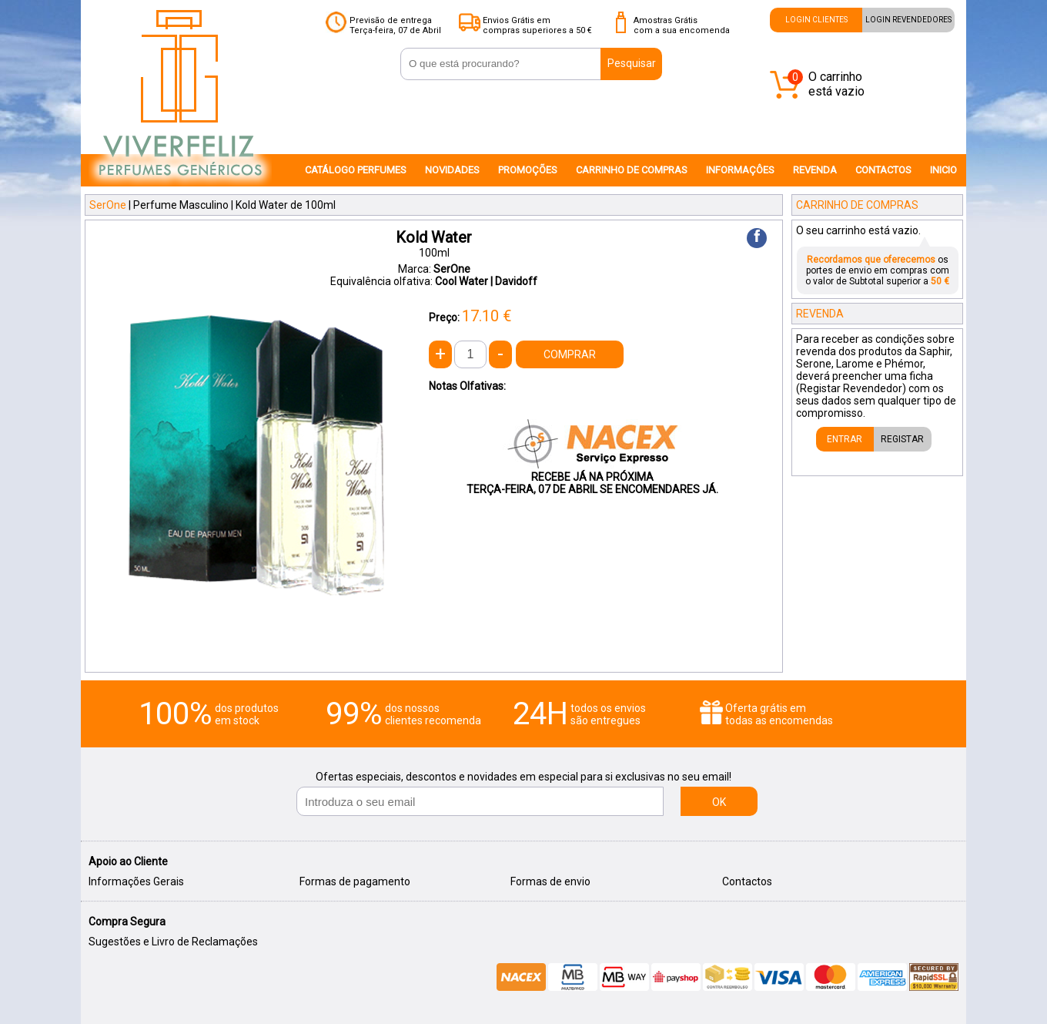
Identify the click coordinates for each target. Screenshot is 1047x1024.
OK (719, 802)
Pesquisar (631, 63)
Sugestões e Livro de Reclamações (173, 941)
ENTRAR (844, 439)
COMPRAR (570, 354)
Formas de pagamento (354, 881)
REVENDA (815, 170)
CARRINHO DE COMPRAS (631, 170)
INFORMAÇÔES (740, 170)
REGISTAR (902, 439)
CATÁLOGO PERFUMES (355, 170)
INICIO (943, 170)
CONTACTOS (883, 170)
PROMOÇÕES (527, 170)
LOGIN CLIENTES (816, 19)
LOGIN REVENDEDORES (908, 19)
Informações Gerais (136, 881)
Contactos (747, 881)
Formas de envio (550, 881)
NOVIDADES (452, 170)
